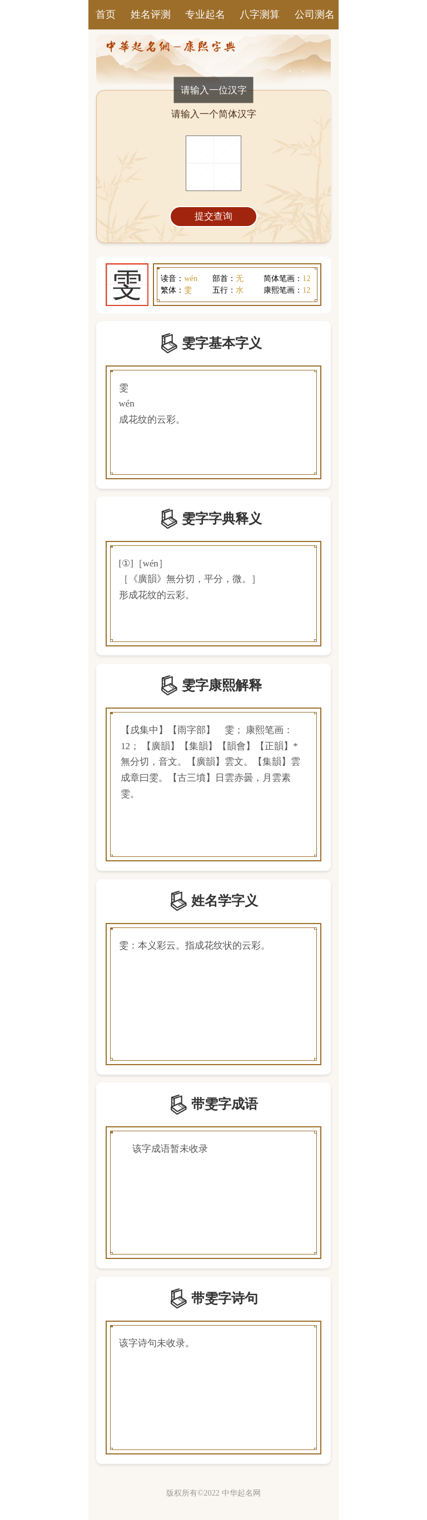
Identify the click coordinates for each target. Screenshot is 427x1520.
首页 (106, 14)
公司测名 (315, 14)
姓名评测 (151, 14)
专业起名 (205, 14)
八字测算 (260, 14)
